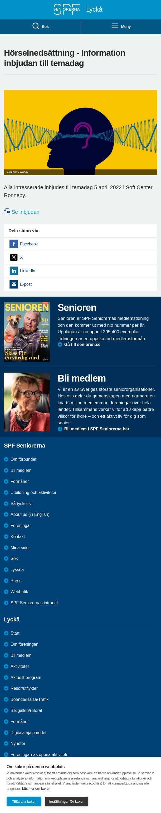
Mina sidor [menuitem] (20, 547)
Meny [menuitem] (121, 26)
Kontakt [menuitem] (18, 536)
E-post (26, 284)
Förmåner (20, 481)
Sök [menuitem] (40, 26)
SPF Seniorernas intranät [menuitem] (34, 603)
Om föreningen (24, 644)
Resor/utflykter (24, 688)
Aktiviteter (20, 666)
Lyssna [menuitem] (17, 569)
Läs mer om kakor (36, 789)
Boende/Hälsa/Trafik (29, 699)
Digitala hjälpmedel (28, 732)
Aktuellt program (26, 677)
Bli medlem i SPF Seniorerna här (96, 429)
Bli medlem (21, 470)
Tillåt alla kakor (24, 802)
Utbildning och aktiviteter (33, 492)
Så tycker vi (21, 503)
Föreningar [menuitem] (21, 525)
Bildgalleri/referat (26, 710)
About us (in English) (30, 514)
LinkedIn (27, 271)
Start (15, 633)
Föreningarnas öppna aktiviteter (40, 754)
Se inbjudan (26, 212)
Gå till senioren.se (82, 344)
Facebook (29, 244)
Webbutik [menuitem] (19, 591)
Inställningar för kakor (66, 802)
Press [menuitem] (16, 580)
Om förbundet (23, 459)
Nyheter (18, 743)
